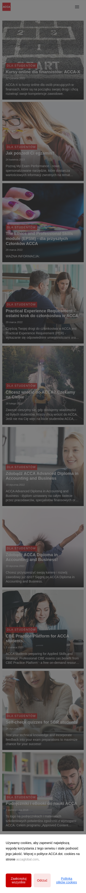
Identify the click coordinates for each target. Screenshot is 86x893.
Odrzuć (42, 880)
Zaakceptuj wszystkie (18, 880)
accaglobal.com (27, 859)
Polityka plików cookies (66, 880)
